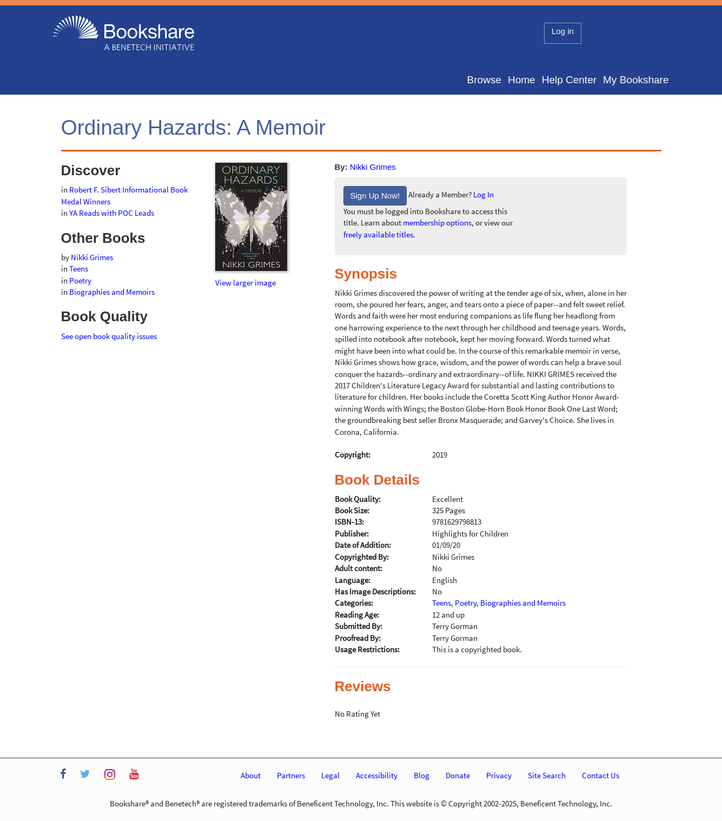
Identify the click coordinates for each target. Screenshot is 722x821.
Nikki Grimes (373, 166)
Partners (291, 775)
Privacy (499, 775)
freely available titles (378, 234)
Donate (458, 775)
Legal (330, 775)
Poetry (80, 280)
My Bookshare (635, 79)
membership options (437, 222)
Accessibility (377, 775)
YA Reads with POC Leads (111, 213)
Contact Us (600, 775)
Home (521, 79)
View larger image (245, 282)
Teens (78, 268)
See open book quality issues (109, 336)
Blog (421, 775)
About (251, 775)
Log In (483, 195)
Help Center (569, 79)
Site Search (547, 775)
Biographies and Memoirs (112, 292)
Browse (484, 79)
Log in (563, 31)
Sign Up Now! (375, 195)
